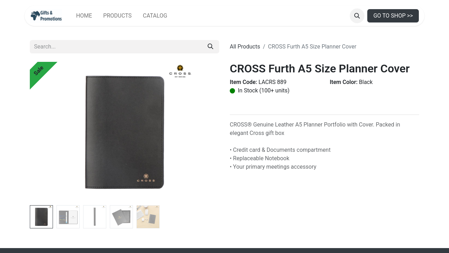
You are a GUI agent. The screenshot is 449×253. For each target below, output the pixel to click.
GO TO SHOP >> (393, 15)
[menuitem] (84, 16)
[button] (357, 15)
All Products (245, 46)
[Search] (210, 46)
